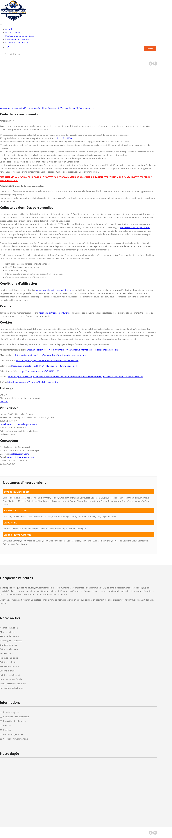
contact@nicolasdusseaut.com (21, 457)
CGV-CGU (7, 725)
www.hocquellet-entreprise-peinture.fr (53, 290)
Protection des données (14, 721)
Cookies (7, 730)
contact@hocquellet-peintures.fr (135, 227)
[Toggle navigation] (1, 24)
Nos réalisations (12, 32)
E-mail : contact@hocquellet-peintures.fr (18, 424)
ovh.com (4, 401)
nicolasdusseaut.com (19, 453)
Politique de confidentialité (16, 716)
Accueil (8, 29)
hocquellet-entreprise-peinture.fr (54, 312)
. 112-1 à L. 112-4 (64, 138)
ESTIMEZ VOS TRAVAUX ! (16, 42)
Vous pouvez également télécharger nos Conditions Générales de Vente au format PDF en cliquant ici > (47, 108)
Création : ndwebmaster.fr (15, 738)
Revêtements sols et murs (17, 39)
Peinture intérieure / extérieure (19, 36)
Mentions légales (11, 712)
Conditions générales (13, 734)
